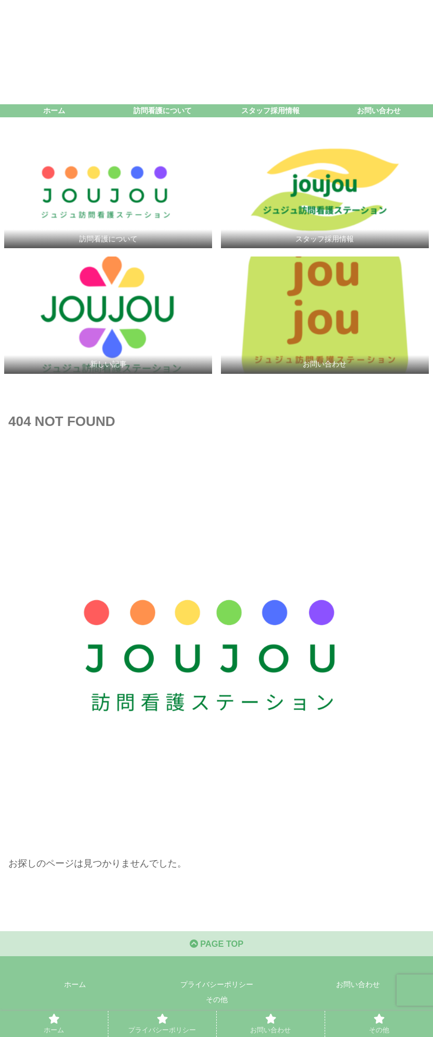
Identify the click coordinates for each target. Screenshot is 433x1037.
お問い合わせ (358, 988)
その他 (217, 1003)
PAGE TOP (216, 947)
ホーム (75, 988)
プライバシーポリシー (216, 988)
